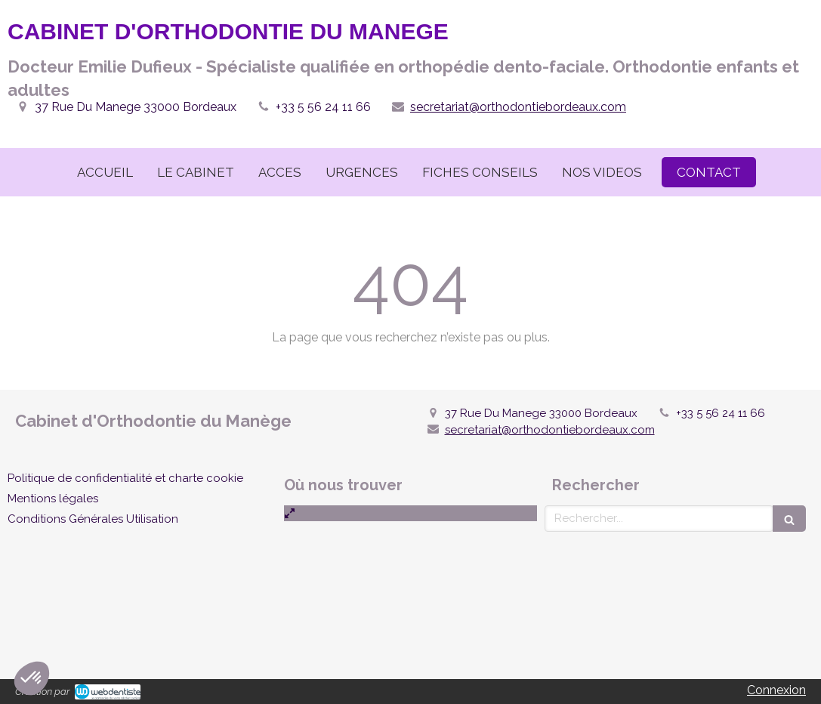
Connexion (776, 690)
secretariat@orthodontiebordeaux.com (518, 107)
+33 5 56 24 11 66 (323, 107)
